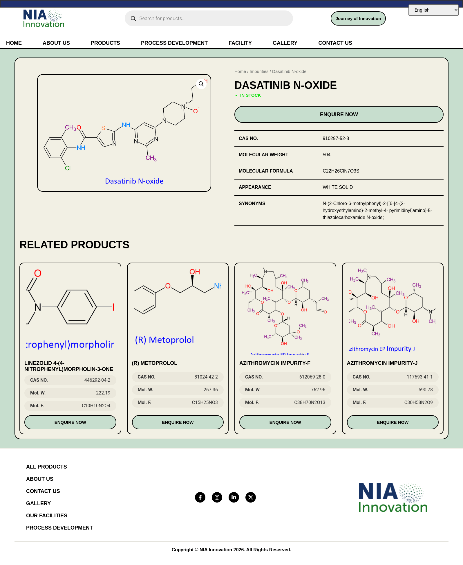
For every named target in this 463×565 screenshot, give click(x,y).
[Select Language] (433, 10)
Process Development (174, 43)
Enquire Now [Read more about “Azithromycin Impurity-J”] (392, 422)
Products (105, 43)
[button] (201, 84)
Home (14, 43)
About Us (56, 43)
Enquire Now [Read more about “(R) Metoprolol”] (177, 422)
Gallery (285, 43)
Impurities (259, 71)
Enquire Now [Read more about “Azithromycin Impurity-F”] (285, 422)
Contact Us (335, 43)
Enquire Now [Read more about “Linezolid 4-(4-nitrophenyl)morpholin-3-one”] (70, 422)
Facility (240, 43)
